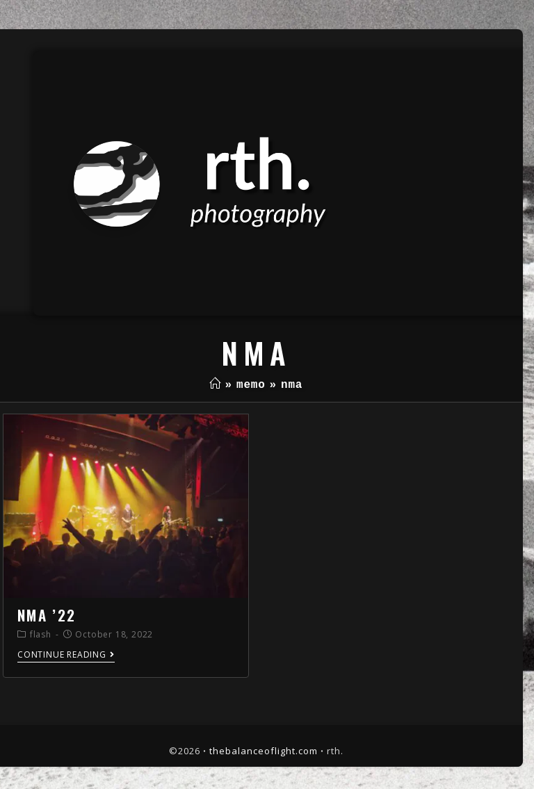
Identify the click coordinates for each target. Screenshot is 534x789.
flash (40, 634)
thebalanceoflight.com (263, 751)
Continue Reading (66, 655)
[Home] (215, 385)
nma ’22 (46, 615)
